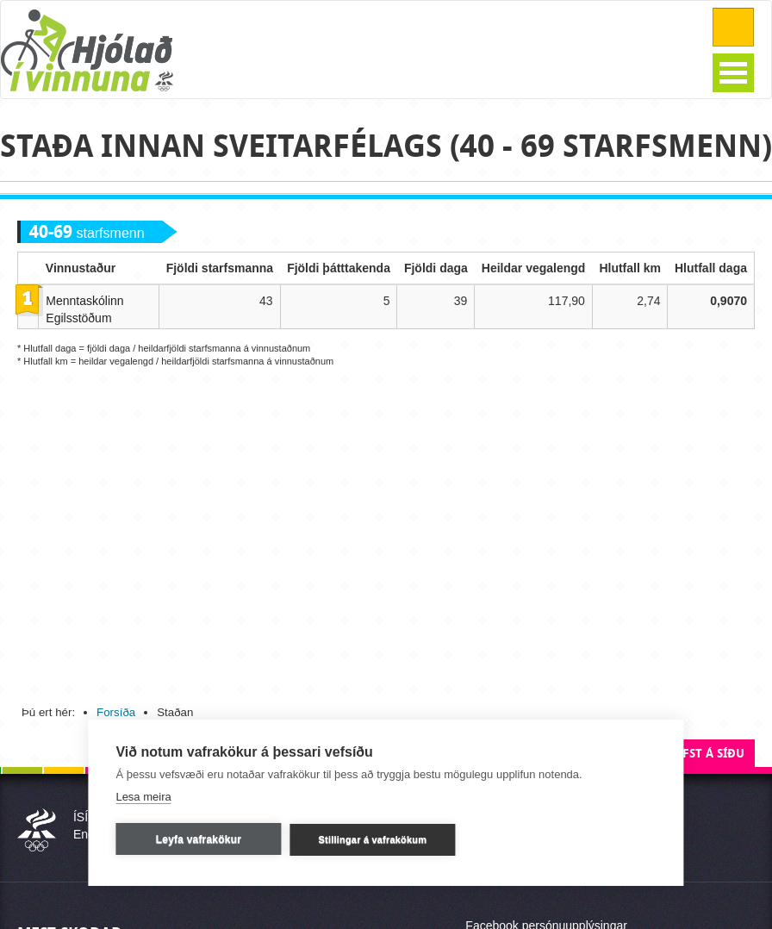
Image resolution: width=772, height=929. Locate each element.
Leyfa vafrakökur (198, 839)
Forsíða (115, 712)
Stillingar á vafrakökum (373, 839)
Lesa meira (143, 796)
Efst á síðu (710, 753)
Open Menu (733, 72)
